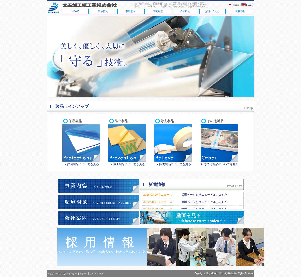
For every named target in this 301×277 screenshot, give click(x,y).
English (247, 5)
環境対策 (158, 11)
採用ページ (188, 194)
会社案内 (185, 11)
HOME (75, 11)
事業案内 (130, 11)
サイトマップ (96, 273)
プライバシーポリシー (75, 273)
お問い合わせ (212, 11)
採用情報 (240, 11)
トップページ (54, 273)
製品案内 (103, 11)
